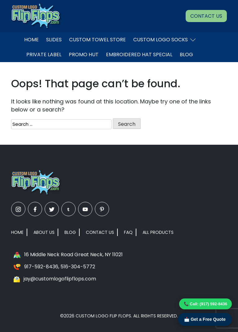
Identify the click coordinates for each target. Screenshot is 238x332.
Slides (54, 39)
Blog (186, 54)
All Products (158, 232)
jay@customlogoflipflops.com (60, 278)
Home (31, 39)
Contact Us (206, 16)
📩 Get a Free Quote (205, 319)
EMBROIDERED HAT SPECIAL (139, 54)
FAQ (128, 232)
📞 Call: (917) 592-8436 (205, 304)
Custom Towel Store (97, 39)
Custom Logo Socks (164, 39)
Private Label (43, 54)
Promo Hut (84, 54)
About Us (44, 232)
